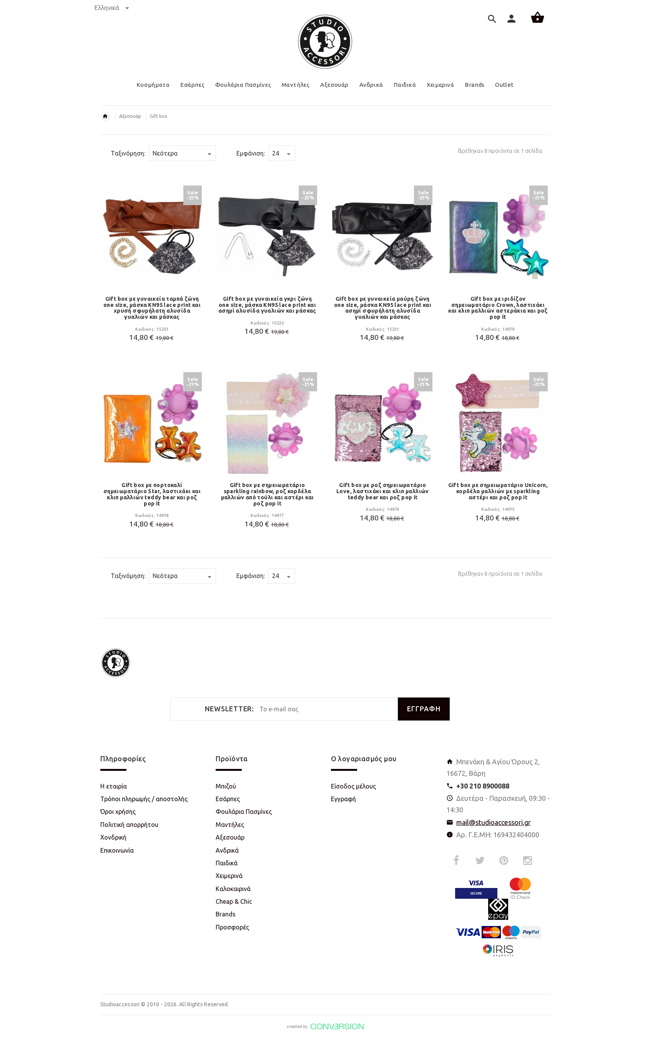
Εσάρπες (228, 798)
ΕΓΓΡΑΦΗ (424, 708)
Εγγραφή (343, 798)
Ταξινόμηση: (128, 153)
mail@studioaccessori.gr (493, 822)
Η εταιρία (113, 786)
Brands (226, 914)
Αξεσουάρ (130, 116)
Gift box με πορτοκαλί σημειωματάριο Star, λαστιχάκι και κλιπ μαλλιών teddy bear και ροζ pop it (152, 494)
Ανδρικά (227, 850)
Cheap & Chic (234, 901)
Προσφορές (232, 927)
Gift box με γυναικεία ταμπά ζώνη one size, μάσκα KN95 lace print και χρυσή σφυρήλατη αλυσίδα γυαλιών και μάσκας (152, 308)
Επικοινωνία (117, 850)
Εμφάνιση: (250, 153)
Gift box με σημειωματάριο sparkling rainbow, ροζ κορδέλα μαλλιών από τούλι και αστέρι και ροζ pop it (267, 494)
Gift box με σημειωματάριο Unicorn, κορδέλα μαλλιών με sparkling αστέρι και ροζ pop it (498, 491)
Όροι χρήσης (118, 811)
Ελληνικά (112, 7)
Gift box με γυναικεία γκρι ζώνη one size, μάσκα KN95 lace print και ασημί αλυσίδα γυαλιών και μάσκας (267, 305)
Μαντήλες (230, 824)
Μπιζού (226, 786)
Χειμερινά (229, 875)
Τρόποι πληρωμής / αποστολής (144, 798)
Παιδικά (227, 863)
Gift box (158, 116)
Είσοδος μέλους (353, 786)
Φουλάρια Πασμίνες (244, 811)
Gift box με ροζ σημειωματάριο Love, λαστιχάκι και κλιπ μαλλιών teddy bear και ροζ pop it (382, 491)
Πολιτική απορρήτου (129, 824)
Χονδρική (113, 837)
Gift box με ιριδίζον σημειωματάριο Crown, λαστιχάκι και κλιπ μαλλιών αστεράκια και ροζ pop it (498, 308)
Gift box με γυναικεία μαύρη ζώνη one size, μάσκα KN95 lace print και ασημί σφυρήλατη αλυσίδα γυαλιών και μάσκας (382, 308)
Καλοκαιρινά (233, 888)
